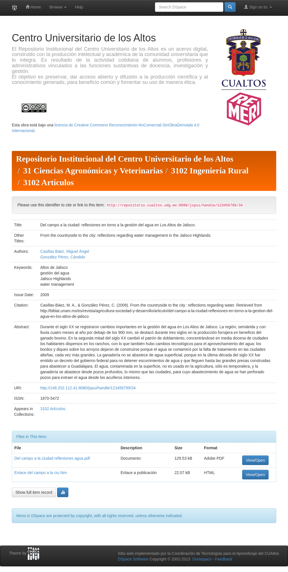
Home (33, 7)
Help (79, 7)
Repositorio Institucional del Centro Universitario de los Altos (124, 158)
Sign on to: (258, 7)
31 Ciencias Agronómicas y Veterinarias (93, 170)
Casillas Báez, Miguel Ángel (64, 251)
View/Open (255, 460)
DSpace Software (133, 559)
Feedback (223, 559)
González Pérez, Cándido (62, 257)
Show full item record (33, 492)
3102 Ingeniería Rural (209, 170)
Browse (58, 7)
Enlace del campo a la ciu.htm (40, 472)
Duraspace (202, 559)
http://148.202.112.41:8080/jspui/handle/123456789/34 (88, 388)
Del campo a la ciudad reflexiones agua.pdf (52, 458)
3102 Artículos (48, 182)
